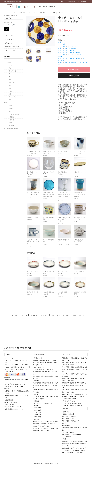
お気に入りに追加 (74, 76)
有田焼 (10, 122)
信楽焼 (10, 108)
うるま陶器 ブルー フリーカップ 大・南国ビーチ (79, 194)
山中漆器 (11, 120)
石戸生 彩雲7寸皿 (79, 271)
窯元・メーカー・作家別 (11, 128)
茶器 (10, 85)
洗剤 (10, 99)
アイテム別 (7, 62)
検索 (6, 29)
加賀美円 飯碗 (62, 151)
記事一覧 (81, 316)
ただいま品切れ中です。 (74, 69)
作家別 (78, 52)
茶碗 (10, 68)
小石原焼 (11, 117)
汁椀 (10, 79)
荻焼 (10, 111)
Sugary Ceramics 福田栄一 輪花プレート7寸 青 (64, 219)
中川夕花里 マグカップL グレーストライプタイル (33, 241)
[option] (40, 31)
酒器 (10, 88)
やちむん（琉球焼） (14, 114)
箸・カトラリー (13, 97)
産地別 (6, 102)
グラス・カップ (13, 65)
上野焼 (10, 105)
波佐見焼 (11, 125)
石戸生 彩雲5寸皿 (32, 292)
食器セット (12, 94)
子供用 (10, 91)
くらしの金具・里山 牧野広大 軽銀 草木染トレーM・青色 (48, 194)
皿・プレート (12, 71)
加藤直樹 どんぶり (32, 217)
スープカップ (12, 82)
